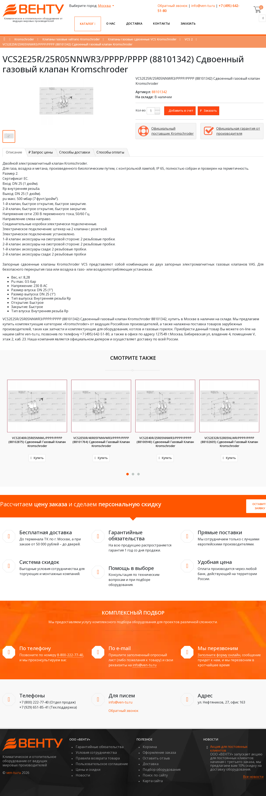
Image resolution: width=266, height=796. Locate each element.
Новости (83, 775)
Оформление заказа (159, 752)
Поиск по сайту (155, 775)
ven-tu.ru (13, 772)
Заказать (188, 23)
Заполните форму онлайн (219, 655)
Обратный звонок (173, 5)
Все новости (253, 777)
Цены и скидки (88, 769)
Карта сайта (153, 781)
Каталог (87, 24)
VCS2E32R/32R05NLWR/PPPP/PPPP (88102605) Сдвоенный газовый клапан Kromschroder (229, 442)
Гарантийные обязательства (100, 746)
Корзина (150, 746)
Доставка (134, 23)
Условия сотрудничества (96, 752)
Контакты (161, 23)
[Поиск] (262, 18)
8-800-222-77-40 (70, 655)
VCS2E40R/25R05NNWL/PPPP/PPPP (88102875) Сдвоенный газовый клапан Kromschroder (37, 442)
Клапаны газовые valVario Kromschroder (71, 39)
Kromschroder (24, 39)
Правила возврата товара (98, 758)
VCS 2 (189, 39)
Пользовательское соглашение (102, 764)
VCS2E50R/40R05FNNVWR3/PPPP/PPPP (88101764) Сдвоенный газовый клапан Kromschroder (101, 442)
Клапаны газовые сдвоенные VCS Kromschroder (142, 39)
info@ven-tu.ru (203, 5)
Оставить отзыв (156, 758)
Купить (37, 458)
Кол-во (141, 110)
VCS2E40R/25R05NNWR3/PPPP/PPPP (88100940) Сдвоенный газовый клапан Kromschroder (165, 442)
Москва (105, 5)
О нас (110, 23)
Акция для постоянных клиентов (228, 748)
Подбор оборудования (161, 769)
